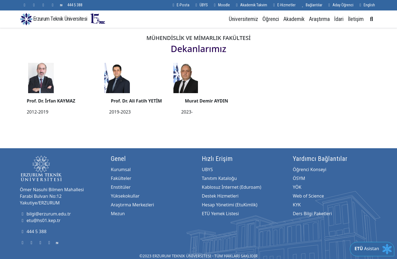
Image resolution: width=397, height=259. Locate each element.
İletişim (356, 19)
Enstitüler (121, 187)
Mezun (118, 214)
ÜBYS (201, 5)
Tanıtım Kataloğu (219, 178)
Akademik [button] (294, 19)
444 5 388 (74, 5)
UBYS (207, 169)
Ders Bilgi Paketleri (312, 214)
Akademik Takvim (250, 5)
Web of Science (308, 196)
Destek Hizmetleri (220, 196)
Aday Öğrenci (340, 5)
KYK (297, 205)
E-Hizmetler (284, 5)
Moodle (221, 5)
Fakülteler (121, 178)
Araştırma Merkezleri (132, 205)
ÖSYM (299, 178)
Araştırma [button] (319, 19)
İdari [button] (339, 19)
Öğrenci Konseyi (309, 169)
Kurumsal (121, 169)
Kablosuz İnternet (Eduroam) (231, 187)
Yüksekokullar (125, 196)
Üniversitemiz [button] (243, 19)
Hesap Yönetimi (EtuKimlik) (229, 205)
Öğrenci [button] (270, 19)
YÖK (297, 187)
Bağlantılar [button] (311, 5)
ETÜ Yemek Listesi (220, 214)
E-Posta (180, 5)
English (366, 5)
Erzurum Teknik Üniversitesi (69, 18)
